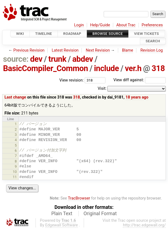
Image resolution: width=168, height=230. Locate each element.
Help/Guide (100, 25)
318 (158, 68)
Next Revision (98, 50)
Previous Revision (29, 50)
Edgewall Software (61, 225)
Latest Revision (65, 50)
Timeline (43, 34)
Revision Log (151, 50)
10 (15, 172)
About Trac (126, 25)
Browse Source (108, 34)
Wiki (20, 34)
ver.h (133, 68)
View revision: (71, 80)
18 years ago (137, 97)
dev (36, 59)
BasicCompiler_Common (45, 68)
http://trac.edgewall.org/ (144, 225)
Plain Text (61, 213)
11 (15, 177)
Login (79, 25)
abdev (82, 59)
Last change (15, 97)
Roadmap (72, 34)
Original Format (100, 213)
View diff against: (139, 80)
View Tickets (146, 34)
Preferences (152, 25)
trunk (57, 59)
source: (16, 59)
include (106, 68)
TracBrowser (79, 198)
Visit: (102, 88)
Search (153, 41)
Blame (127, 50)
